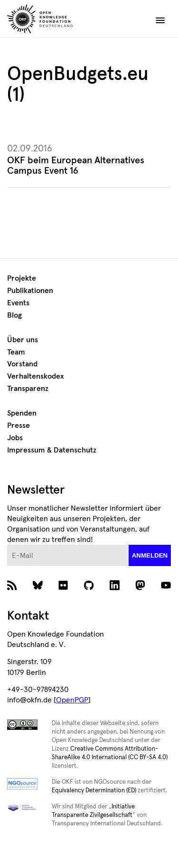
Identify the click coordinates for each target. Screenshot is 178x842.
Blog (14, 315)
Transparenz (27, 388)
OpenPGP (72, 700)
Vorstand (22, 364)
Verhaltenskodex (35, 376)
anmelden (150, 555)
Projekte (21, 278)
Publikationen (30, 290)
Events (18, 303)
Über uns (22, 340)
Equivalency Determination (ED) (94, 791)
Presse (18, 425)
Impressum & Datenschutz (51, 450)
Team (16, 352)
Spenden (22, 413)
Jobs (15, 438)
